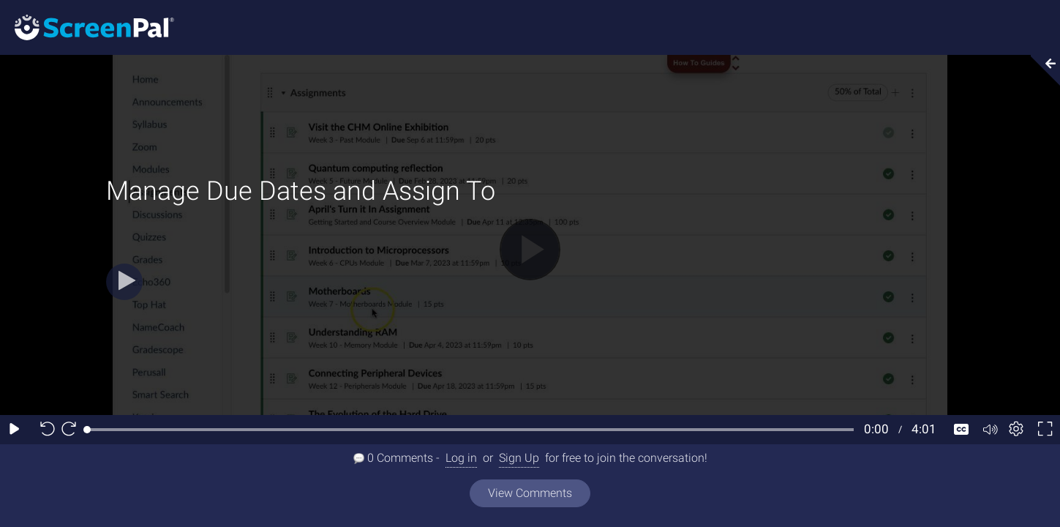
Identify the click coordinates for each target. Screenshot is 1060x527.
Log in (461, 458)
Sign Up (519, 458)
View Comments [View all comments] (530, 493)
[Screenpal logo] (87, 27)
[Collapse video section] (1041, 70)
